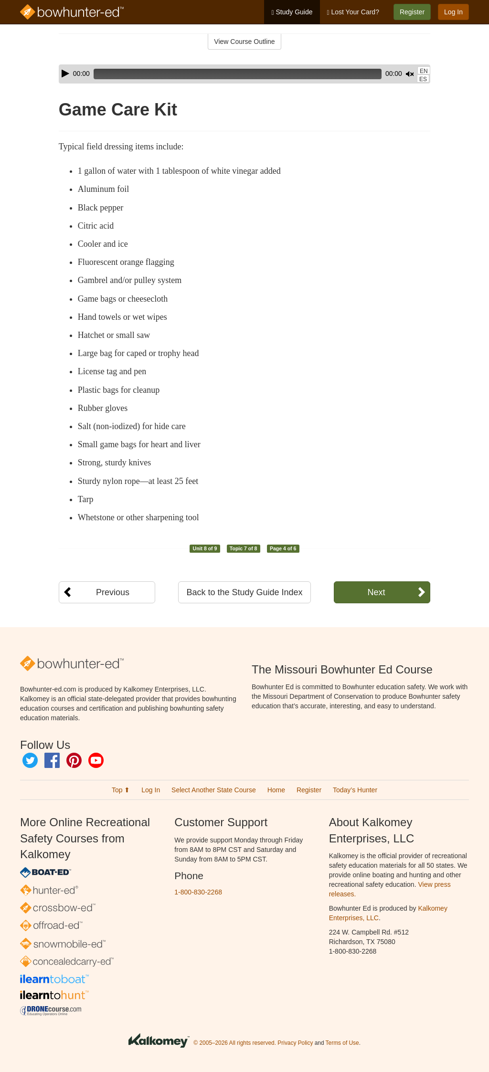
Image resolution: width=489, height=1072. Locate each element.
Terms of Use (342, 1043)
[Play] (65, 73)
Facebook (52, 760)
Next (376, 592)
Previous (112, 592)
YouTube (96, 760)
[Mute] (383, 74)
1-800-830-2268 (198, 892)
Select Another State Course (213, 790)
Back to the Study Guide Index (244, 592)
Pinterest (74, 760)
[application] (244, 74)
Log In (453, 12)
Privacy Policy (295, 1043)
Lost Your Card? (353, 12)
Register (412, 12)
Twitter (30, 760)
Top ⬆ (121, 790)
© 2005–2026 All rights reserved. (234, 1043)
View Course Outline (244, 41)
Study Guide (291, 12)
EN (424, 71)
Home (276, 790)
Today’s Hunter (355, 790)
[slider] (224, 74)
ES (423, 79)
